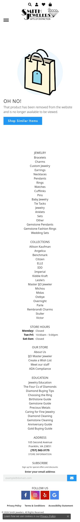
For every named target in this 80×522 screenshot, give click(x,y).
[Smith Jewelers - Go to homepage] (40, 14)
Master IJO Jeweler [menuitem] (40, 284)
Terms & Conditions (35, 505)
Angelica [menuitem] (40, 251)
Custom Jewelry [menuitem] (40, 166)
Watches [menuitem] (40, 187)
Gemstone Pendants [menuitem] (40, 224)
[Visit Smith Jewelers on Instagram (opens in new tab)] (35, 495)
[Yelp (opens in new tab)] (45, 495)
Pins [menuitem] (40, 195)
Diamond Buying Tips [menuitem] (40, 391)
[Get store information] (40, 454)
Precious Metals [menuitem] (40, 408)
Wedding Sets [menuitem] (40, 233)
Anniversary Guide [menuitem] (40, 424)
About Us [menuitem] (40, 352)
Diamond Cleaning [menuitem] (40, 416)
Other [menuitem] (40, 220)
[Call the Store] (40, 450)
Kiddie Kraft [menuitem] (40, 276)
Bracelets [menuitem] (40, 157)
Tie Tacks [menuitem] (40, 203)
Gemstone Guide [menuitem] (40, 403)
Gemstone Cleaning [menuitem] (40, 420)
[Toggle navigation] (6, 20)
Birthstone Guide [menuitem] (40, 399)
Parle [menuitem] (40, 305)
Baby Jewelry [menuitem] (40, 199)
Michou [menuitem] (40, 288)
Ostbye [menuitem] (40, 297)
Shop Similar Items (23, 121)
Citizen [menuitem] (40, 259)
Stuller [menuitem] (40, 314)
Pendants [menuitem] (40, 178)
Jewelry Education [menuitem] (40, 382)
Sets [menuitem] (40, 216)
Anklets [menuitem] (40, 212)
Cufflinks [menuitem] (40, 191)
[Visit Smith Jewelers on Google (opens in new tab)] (54, 495)
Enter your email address (40, 471)
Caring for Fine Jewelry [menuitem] (40, 412)
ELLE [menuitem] (40, 263)
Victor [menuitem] (40, 318)
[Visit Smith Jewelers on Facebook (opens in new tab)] (25, 495)
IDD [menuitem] (40, 267)
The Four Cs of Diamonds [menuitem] (40, 387)
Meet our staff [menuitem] (40, 364)
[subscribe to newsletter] (72, 478)
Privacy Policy (14, 505)
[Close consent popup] (68, 516)
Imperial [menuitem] (39, 272)
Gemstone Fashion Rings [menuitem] (40, 229)
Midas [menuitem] (40, 293)
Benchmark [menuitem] (40, 255)
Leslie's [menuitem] (40, 280)
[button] (30, 4)
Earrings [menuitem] (40, 170)
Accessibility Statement (61, 505)
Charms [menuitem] (40, 162)
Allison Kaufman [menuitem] (40, 247)
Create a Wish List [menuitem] (40, 360)
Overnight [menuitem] (40, 301)
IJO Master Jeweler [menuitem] (40, 356)
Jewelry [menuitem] (40, 208)
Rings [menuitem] (39, 183)
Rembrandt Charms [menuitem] (40, 309)
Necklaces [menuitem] (40, 174)
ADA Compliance (40, 369)
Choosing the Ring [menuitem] (40, 395)
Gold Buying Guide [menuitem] (40, 428)
